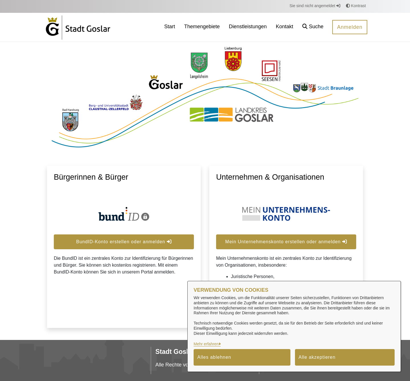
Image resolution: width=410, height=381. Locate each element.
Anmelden (349, 27)
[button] (313, 27)
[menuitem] (170, 27)
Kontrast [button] (356, 5)
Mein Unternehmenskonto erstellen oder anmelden (286, 241)
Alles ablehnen (214, 357)
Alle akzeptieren (317, 357)
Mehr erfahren (206, 344)
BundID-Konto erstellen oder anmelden (123, 241)
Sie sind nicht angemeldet (315, 5)
